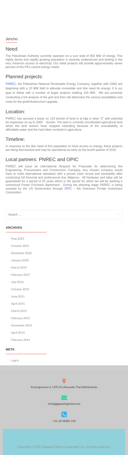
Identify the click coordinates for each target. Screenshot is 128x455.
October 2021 (20, 245)
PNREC (11, 83)
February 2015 (20, 318)
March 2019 (19, 267)
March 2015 (19, 310)
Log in (15, 360)
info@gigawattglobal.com (64, 403)
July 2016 (17, 282)
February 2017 (20, 274)
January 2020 (20, 260)
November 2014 (21, 325)
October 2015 (20, 289)
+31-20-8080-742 (64, 421)
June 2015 (18, 296)
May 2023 (17, 238)
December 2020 (21, 253)
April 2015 (18, 303)
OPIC (68, 188)
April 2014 (18, 332)
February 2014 (20, 339)
